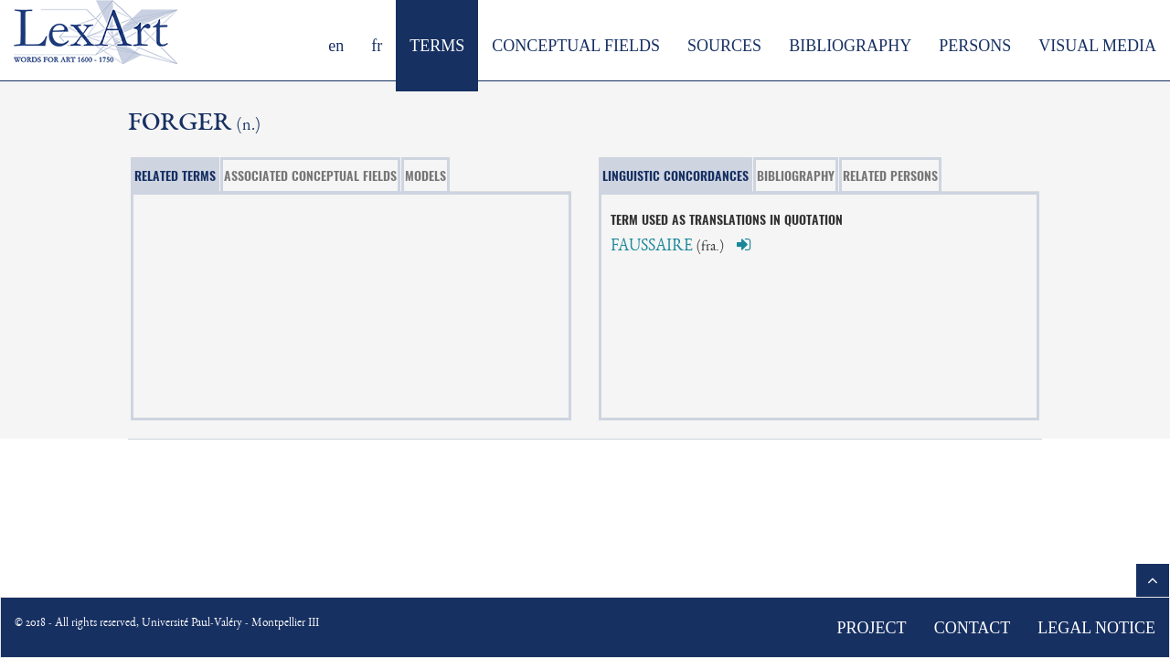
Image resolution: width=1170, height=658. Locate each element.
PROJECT (872, 628)
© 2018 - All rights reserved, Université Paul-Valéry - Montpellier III (167, 624)
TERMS (437, 46)
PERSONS (975, 46)
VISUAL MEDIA (1097, 46)
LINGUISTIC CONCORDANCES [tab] (675, 175)
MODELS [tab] (425, 175)
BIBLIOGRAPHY (850, 46)
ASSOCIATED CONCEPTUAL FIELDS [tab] (310, 175)
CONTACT (972, 628)
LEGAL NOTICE (1096, 628)
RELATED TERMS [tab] (175, 175)
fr (376, 46)
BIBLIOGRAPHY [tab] (796, 175)
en (336, 46)
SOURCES (724, 46)
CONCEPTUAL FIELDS (576, 46)
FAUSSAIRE (652, 247)
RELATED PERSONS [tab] (890, 175)
